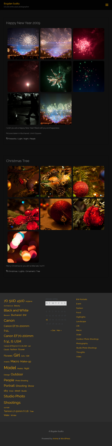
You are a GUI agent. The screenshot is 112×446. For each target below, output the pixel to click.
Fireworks (12, 139)
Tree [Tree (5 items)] (32, 411)
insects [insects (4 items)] (7, 362)
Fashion (79, 308)
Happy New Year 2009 (23, 23)
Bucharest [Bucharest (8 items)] (16, 315)
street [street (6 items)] (17, 391)
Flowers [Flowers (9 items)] (8, 355)
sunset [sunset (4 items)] (6, 408)
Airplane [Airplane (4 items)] (29, 301)
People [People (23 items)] (9, 380)
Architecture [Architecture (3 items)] (8, 306)
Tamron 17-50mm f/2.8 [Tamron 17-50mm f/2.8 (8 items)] (16, 411)
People (32, 139)
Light (20, 139)
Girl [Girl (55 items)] (17, 355)
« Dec (53, 330)
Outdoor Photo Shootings (87, 339)
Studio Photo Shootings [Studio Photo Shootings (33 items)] (14, 399)
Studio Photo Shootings (86, 348)
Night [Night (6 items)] (26, 368)
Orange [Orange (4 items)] (7, 375)
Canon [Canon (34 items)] (9, 320)
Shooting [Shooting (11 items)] (21, 385)
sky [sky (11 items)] (6, 390)
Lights (21, 271)
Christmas (12, 271)
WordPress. (65, 438)
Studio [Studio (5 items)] (24, 391)
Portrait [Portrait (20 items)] (9, 385)
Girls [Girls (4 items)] (23, 356)
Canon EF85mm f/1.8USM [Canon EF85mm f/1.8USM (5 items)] (15, 346)
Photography (82, 343)
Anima (55, 438)
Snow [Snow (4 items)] (11, 391)
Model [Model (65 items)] (10, 367)
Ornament (30, 271)
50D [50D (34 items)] (12, 301)
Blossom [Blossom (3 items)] (7, 315)
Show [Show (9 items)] (31, 385)
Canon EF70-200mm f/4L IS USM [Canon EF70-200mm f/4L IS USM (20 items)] (18, 338)
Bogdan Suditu (12, 3)
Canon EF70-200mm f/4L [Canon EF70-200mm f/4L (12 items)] (16, 328)
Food (78, 312)
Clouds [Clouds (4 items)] (6, 350)
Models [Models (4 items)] (20, 369)
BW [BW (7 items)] (25, 315)
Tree (38, 271)
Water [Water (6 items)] (7, 415)
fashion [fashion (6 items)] (13, 349)
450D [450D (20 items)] (20, 301)
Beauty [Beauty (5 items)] (17, 306)
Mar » (59, 330)
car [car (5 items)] (29, 346)
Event (78, 304)
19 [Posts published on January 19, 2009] (47, 320)
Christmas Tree (17, 161)
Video (78, 356)
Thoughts (80, 352)
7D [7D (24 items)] (6, 301)
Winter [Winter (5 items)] (13, 415)
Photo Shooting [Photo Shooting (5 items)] (21, 380)
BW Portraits (81, 299)
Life (77, 326)
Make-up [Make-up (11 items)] (25, 361)
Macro (79, 330)
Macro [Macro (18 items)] (15, 361)
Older (78, 334)
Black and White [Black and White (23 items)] (16, 310)
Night (26, 139)
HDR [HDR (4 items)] (27, 356)
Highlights (80, 317)
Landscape (81, 321)
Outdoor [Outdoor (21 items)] (17, 374)
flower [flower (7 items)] (21, 349)
